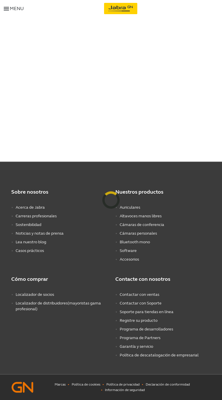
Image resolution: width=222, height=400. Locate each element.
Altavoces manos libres (141, 216)
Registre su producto (139, 320)
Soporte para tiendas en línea (146, 311)
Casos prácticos (30, 250)
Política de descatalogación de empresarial (159, 355)
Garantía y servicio (136, 346)
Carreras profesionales (36, 216)
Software (128, 250)
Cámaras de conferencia (142, 224)
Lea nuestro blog (31, 242)
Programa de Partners (140, 337)
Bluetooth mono (135, 242)
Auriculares (130, 207)
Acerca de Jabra (30, 207)
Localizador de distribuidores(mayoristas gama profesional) (58, 306)
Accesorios (129, 259)
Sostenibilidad (28, 224)
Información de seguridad (125, 390)
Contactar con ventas (139, 294)
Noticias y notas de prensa (40, 233)
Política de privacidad (123, 384)
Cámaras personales (138, 233)
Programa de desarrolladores (146, 329)
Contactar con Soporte (141, 303)
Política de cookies (86, 384)
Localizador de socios (35, 294)
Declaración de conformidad (168, 384)
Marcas (60, 384)
